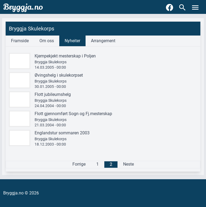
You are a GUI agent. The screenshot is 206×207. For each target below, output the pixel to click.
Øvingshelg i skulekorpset (59, 75)
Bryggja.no (23, 7)
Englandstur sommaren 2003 (62, 132)
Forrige (79, 164)
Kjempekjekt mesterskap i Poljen (65, 55)
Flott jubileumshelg (53, 94)
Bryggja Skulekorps (51, 62)
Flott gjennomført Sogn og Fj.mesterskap (73, 113)
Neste (128, 164)
